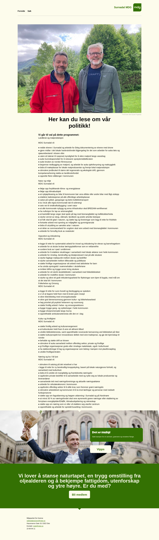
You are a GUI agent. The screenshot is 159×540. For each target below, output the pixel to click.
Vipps (100, 449)
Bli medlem (79, 494)
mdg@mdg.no (38, 526)
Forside (21, 11)
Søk (29, 11)
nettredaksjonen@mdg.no (36, 521)
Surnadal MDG (123, 7)
